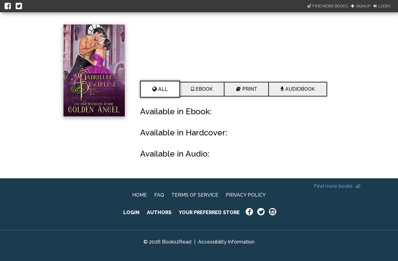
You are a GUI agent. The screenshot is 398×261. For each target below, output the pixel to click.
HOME (139, 195)
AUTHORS (159, 212)
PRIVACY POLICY (246, 195)
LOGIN (131, 212)
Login (381, 6)
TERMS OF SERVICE (194, 195)
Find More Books (327, 6)
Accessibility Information (226, 242)
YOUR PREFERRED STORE (209, 212)
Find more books (337, 186)
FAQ (159, 195)
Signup (360, 6)
